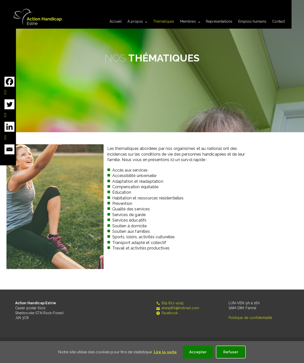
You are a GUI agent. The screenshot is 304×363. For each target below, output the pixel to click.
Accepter (198, 352)
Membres (188, 21)
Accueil (116, 21)
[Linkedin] (9, 131)
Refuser (230, 352)
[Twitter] (9, 109)
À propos (135, 21)
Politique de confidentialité (250, 318)
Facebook (167, 313)
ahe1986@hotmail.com (177, 308)
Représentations (219, 21)
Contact (278, 21)
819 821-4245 (170, 303)
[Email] (9, 149)
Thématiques (164, 21)
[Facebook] (9, 86)
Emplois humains (252, 21)
